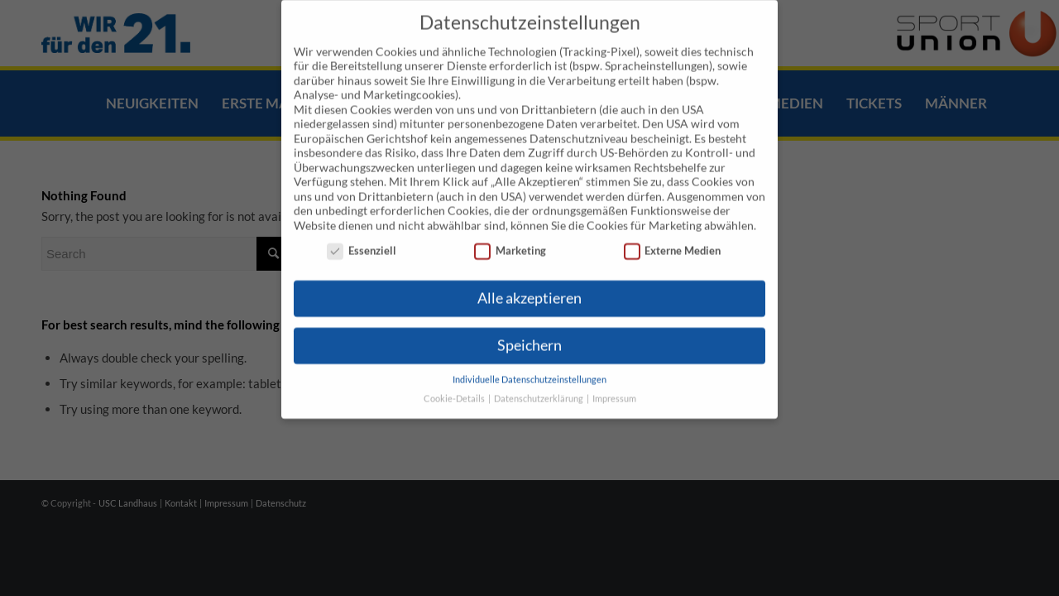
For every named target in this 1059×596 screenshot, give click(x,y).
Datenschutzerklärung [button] (539, 377)
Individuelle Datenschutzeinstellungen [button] (529, 358)
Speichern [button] (529, 324)
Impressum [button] (614, 377)
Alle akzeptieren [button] (529, 277)
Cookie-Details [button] (455, 377)
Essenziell (361, 230)
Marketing (510, 230)
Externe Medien (672, 230)
